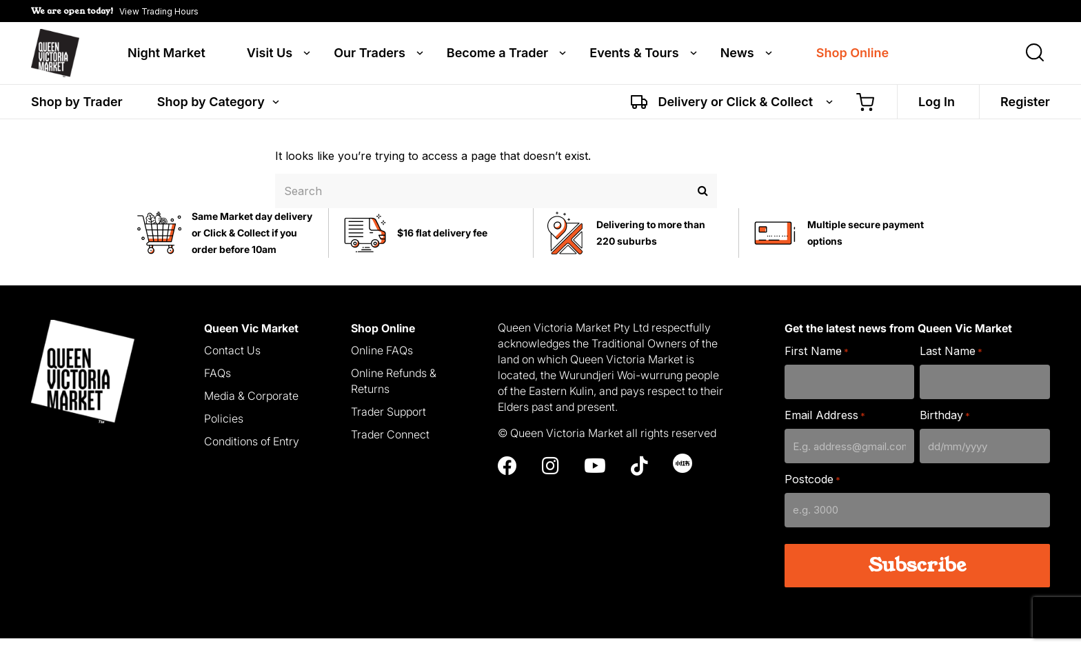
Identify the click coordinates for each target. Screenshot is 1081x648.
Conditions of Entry (251, 451)
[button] (115, 11)
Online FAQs (382, 360)
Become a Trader (497, 56)
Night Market (166, 56)
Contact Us (232, 360)
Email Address (825, 425)
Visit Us (269, 56)
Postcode (812, 490)
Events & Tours (633, 56)
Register (1025, 108)
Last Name (951, 361)
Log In (936, 108)
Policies (223, 428)
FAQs (217, 383)
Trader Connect (390, 444)
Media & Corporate (251, 406)
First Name (817, 361)
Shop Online (852, 57)
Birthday (945, 425)
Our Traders (369, 56)
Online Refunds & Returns (393, 391)
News (737, 56)
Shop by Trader (77, 108)
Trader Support (388, 421)
